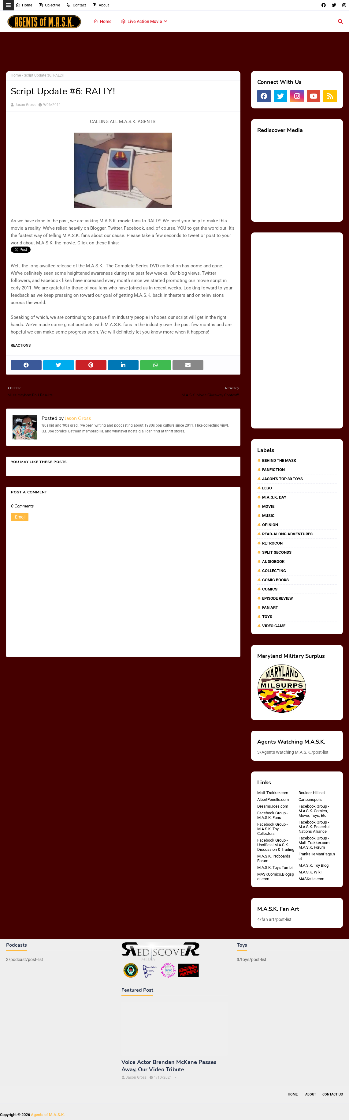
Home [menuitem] (102, 21)
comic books (275, 580)
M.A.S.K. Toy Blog (314, 865)
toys (267, 616)
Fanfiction (273, 469)
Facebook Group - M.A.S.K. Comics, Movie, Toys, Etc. (314, 811)
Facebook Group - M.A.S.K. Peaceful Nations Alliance (314, 827)
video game (273, 626)
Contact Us (332, 1094)
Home (23, 5)
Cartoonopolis (310, 799)
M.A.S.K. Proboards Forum (273, 858)
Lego (267, 488)
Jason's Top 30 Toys (282, 479)
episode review (277, 598)
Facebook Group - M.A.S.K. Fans (272, 815)
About (100, 5)
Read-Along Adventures (287, 534)
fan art (270, 607)
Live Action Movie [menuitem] (141, 21)
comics (269, 589)
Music (268, 515)
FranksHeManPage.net (317, 856)
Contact (76, 5)
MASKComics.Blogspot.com (275, 876)
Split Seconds (276, 552)
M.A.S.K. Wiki (310, 872)
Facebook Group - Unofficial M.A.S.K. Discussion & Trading (275, 845)
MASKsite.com (311, 879)
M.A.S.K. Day (274, 497)
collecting (274, 570)
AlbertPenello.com (273, 799)
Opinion (270, 524)
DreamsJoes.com (272, 806)
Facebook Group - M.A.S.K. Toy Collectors (272, 829)
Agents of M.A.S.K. (48, 1114)
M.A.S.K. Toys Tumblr (275, 867)
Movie (268, 506)
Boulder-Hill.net (312, 792)
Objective (49, 5)
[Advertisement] (174, 52)
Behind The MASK (279, 460)
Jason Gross (25, 105)
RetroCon (272, 543)
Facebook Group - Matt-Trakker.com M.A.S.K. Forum (314, 843)
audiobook (273, 561)
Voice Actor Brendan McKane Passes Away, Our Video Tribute (169, 1066)
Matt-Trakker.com (272, 792)
